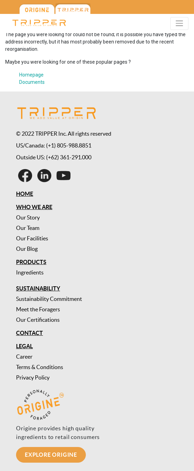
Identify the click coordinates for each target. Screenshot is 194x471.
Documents (32, 82)
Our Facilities (32, 238)
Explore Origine (51, 455)
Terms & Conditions (39, 367)
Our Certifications (38, 320)
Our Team (27, 228)
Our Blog (27, 249)
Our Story (28, 217)
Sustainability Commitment (49, 299)
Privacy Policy (33, 377)
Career (24, 356)
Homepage (31, 75)
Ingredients (30, 272)
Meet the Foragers (38, 309)
